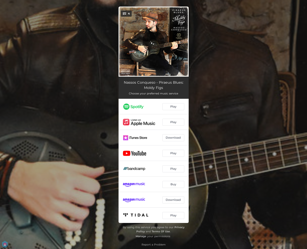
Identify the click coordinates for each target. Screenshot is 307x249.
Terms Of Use (161, 231)
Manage (141, 236)
